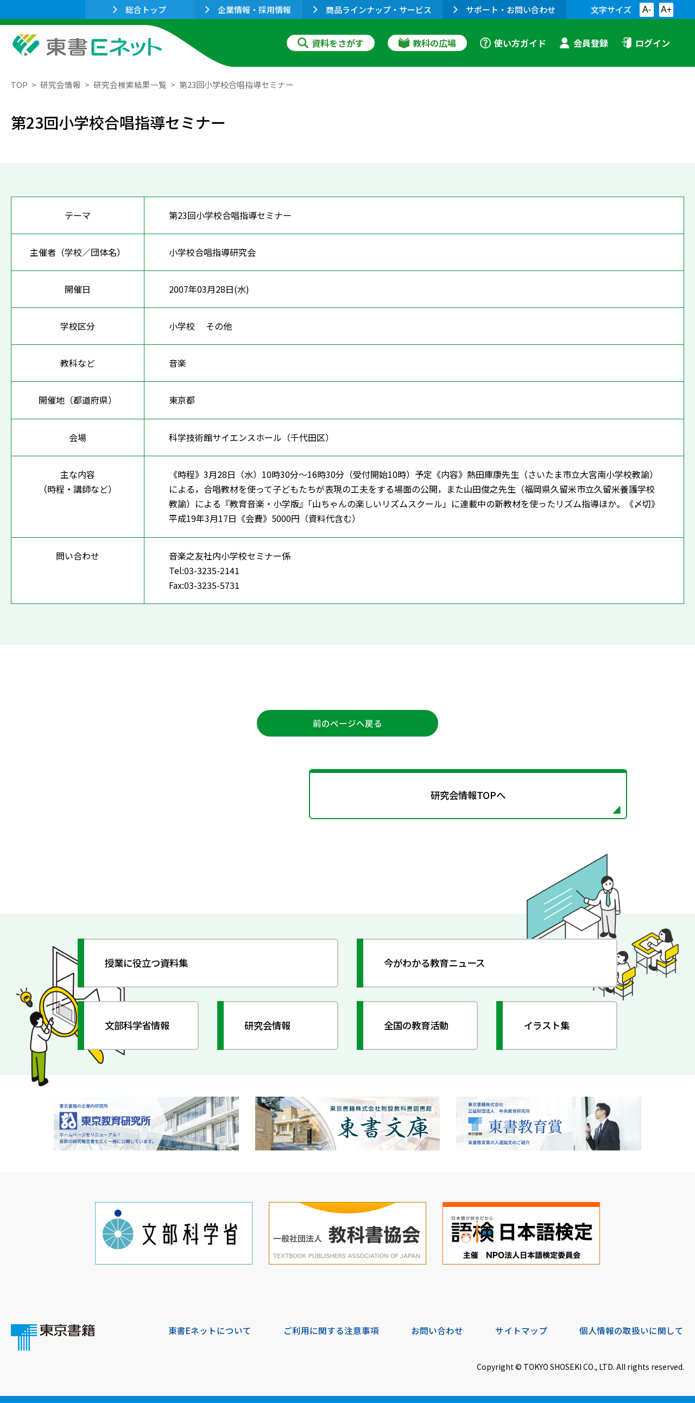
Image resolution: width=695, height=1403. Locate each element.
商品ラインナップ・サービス (372, 9)
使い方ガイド (513, 42)
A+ (666, 9)
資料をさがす (331, 42)
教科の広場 (427, 42)
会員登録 (583, 42)
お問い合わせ (438, 1329)
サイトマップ (522, 1329)
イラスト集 (549, 1027)
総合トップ (139, 9)
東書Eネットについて (210, 1329)
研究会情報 (60, 84)
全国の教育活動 (419, 1027)
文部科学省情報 (140, 1027)
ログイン (645, 42)
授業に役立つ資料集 (150, 965)
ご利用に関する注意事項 (332, 1329)
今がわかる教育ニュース (438, 965)
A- (646, 9)
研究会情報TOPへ (347, 796)
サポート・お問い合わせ (504, 9)
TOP (19, 84)
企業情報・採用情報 (248, 9)
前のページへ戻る (347, 723)
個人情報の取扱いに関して (632, 1329)
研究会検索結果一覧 (130, 84)
